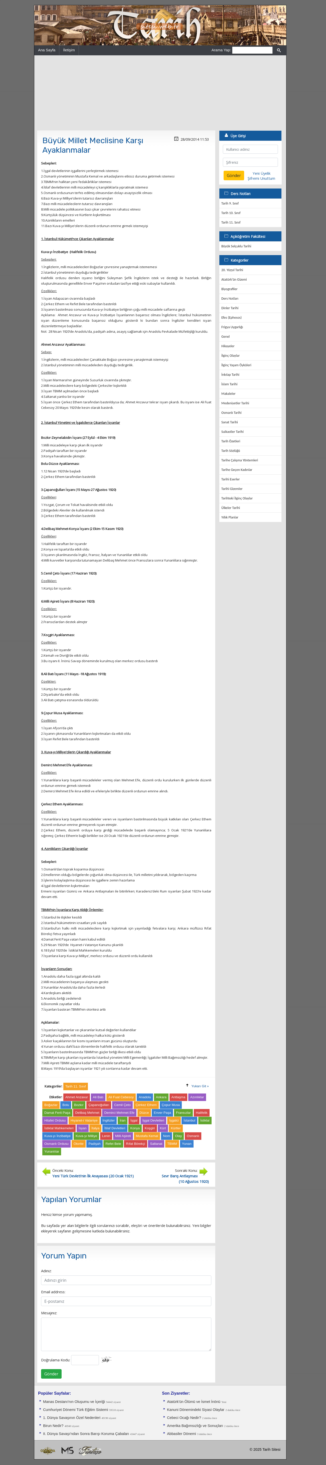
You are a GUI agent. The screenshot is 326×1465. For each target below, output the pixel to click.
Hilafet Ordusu (55, 1120)
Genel (225, 336)
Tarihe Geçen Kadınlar (236, 470)
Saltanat (156, 1144)
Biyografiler (229, 289)
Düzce (144, 1113)
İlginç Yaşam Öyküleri (236, 365)
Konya (135, 1128)
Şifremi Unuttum (261, 178)
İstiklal (205, 1120)
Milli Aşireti (123, 1136)
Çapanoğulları (98, 1105)
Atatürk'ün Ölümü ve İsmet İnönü (193, 1402)
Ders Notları (229, 298)
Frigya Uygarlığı (232, 327)
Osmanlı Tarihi (231, 413)
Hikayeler (228, 346)
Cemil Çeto (122, 1105)
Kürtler (176, 1128)
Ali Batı (98, 1097)
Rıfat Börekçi (135, 1144)
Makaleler (228, 394)
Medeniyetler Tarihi (235, 403)
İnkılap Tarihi (230, 375)
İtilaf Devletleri (114, 1128)
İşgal (133, 1120)
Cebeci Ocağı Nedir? (184, 1418)
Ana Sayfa (46, 50)
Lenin (106, 1136)
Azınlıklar (197, 1097)
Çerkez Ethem (146, 1105)
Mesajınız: (49, 1312)
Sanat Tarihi (229, 422)
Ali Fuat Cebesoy (121, 1097)
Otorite (79, 1144)
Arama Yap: (221, 50)
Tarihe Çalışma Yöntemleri (239, 460)
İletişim (69, 50)
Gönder (51, 1374)
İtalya (95, 1128)
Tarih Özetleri (230, 441)
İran (122, 1120)
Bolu (65, 1105)
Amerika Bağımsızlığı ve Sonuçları (195, 1426)
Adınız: (46, 1270)
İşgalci (174, 1120)
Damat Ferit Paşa (57, 1113)
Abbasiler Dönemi (181, 1434)
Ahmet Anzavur (76, 1097)
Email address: (53, 1291)
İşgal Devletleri (153, 1120)
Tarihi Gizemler (232, 489)
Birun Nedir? (53, 1426)
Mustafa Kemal (147, 1136)
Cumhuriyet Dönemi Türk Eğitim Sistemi (76, 1410)
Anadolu (145, 1097)
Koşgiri (150, 1128)
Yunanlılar (51, 1151)
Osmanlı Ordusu (56, 1144)
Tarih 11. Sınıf (230, 222)
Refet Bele (113, 1144)
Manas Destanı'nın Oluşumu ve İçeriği (74, 1402)
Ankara (161, 1097)
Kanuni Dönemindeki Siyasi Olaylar (195, 1410)
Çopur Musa (171, 1105)
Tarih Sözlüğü (230, 451)
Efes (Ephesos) (231, 317)
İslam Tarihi (229, 384)
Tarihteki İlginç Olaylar (237, 498)
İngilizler (109, 1120)
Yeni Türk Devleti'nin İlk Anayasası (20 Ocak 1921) (93, 1175)
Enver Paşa (162, 1113)
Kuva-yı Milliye (86, 1136)
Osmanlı (193, 1136)
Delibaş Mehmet (87, 1113)
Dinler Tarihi (230, 308)
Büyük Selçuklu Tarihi (236, 246)
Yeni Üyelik (261, 173)
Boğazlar (51, 1105)
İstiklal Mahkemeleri (59, 1128)
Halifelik (202, 1113)
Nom (166, 1136)
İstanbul (189, 1120)
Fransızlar (183, 1113)
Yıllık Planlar (229, 517)
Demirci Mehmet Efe (119, 1113)
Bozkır (79, 1105)
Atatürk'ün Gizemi (234, 279)
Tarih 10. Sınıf (230, 213)
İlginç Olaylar (230, 355)
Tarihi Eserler (230, 479)
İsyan (83, 1128)
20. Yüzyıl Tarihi (232, 270)
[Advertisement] (160, 93)
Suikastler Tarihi (232, 432)
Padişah (94, 1144)
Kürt (163, 1128)
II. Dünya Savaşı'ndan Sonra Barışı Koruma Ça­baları (86, 1434)
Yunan (187, 1144)
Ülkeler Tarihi (230, 508)
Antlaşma (179, 1097)
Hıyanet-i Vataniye (84, 1120)
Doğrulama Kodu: (55, 1359)
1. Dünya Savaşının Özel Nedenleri (71, 1418)
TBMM (172, 1144)
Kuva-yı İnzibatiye (57, 1136)
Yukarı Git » (200, 1086)
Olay (178, 1136)
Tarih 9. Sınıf (230, 203)
